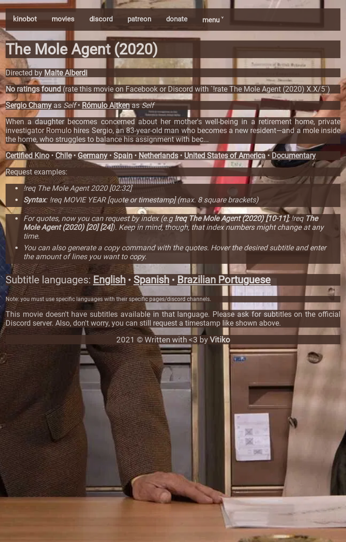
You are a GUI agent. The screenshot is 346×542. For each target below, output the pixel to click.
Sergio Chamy (29, 105)
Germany (92, 155)
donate (176, 19)
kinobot (25, 19)
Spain (123, 155)
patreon (139, 19)
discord (101, 19)
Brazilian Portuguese (224, 280)
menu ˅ (212, 20)
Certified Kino (27, 155)
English (109, 280)
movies (63, 19)
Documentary (294, 155)
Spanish (151, 280)
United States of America (225, 155)
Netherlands (158, 155)
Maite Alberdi (65, 72)
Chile (63, 155)
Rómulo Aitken (106, 105)
